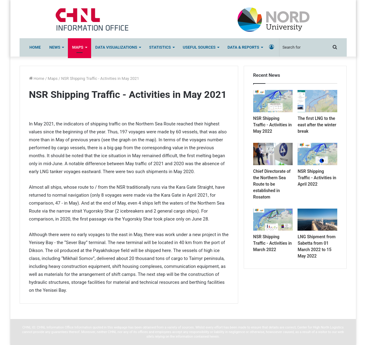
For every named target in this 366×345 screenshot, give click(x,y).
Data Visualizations (116, 47)
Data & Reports (243, 47)
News (54, 47)
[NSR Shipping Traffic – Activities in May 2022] (273, 101)
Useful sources (199, 47)
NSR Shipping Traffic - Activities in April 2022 (317, 178)
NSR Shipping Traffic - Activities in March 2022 (272, 243)
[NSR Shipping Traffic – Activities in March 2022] (273, 220)
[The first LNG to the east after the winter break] (317, 101)
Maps (77, 47)
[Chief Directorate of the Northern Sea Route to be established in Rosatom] (273, 154)
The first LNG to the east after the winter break (317, 125)
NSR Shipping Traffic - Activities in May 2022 (272, 125)
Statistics (160, 47)
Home (35, 47)
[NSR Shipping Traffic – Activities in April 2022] (317, 154)
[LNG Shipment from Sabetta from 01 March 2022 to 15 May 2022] (317, 220)
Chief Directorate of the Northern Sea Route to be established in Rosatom (271, 184)
